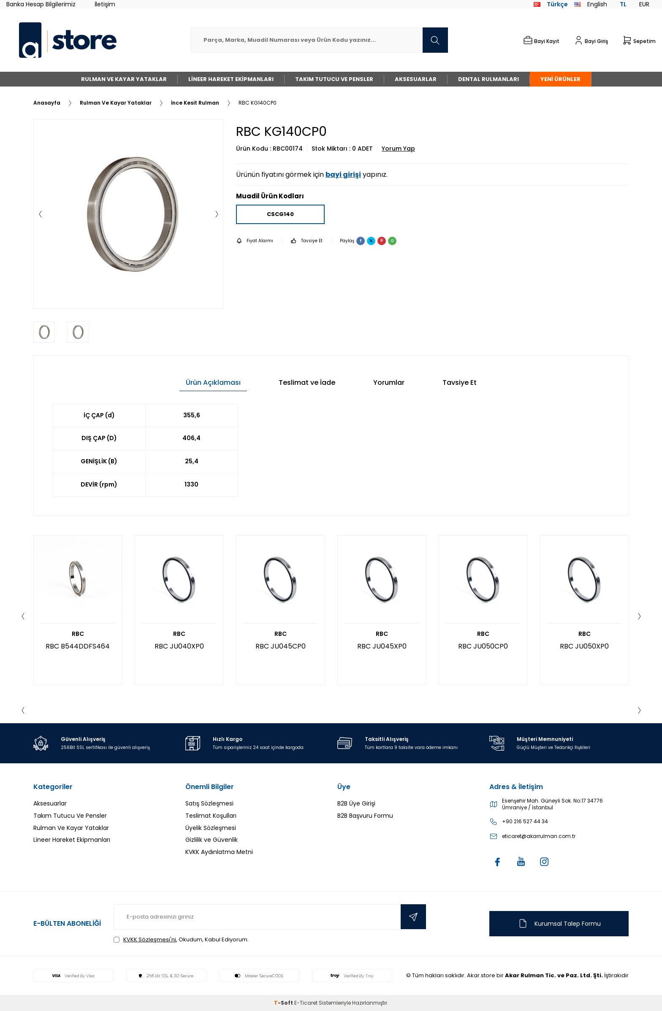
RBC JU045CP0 (280, 646)
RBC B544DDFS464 (78, 646)
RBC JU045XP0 (382, 646)
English (590, 4)
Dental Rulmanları (488, 79)
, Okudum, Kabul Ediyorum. (181, 939)
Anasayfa (46, 103)
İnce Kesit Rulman (195, 103)
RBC (78, 634)
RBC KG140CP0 (258, 103)
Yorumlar (388, 382)
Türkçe (551, 4)
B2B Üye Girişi (356, 803)
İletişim (105, 4)
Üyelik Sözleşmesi (210, 828)
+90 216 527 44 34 (525, 821)
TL (623, 4)
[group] (128, 213)
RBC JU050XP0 (584, 646)
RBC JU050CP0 (483, 646)
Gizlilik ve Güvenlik (211, 839)
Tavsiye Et (306, 241)
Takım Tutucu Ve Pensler (334, 79)
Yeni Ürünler (560, 79)
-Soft (284, 1002)
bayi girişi (343, 174)
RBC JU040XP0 (179, 646)
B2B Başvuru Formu (365, 815)
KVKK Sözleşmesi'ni (149, 939)
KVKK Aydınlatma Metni (219, 852)
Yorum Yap (398, 149)
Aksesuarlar (416, 79)
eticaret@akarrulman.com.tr (538, 836)
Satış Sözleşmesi (209, 803)
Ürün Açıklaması (213, 382)
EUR (644, 4)
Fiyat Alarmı (254, 241)
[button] (40, 214)
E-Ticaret (305, 1002)
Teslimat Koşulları (210, 815)
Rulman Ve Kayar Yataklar (124, 79)
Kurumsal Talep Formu (559, 923)
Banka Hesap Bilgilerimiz (41, 4)
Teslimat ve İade (307, 382)
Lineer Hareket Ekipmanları (231, 79)
